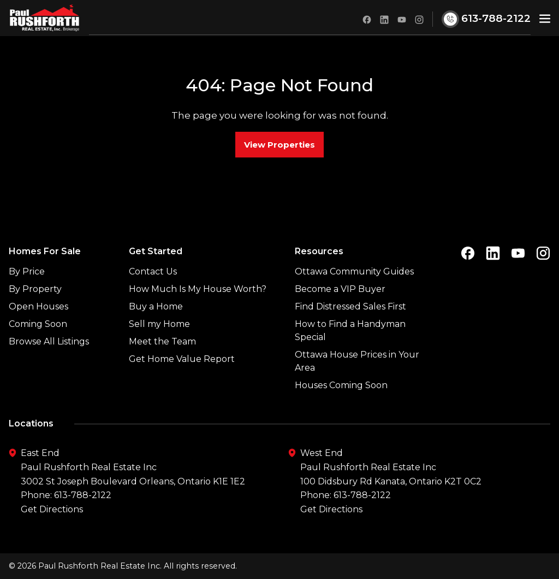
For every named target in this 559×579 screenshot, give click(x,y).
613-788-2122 (82, 495)
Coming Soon (38, 324)
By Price (27, 271)
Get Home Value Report (182, 359)
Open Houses (38, 306)
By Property (35, 289)
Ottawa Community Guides (354, 271)
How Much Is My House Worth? (197, 289)
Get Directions (52, 509)
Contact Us (153, 271)
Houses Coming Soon (341, 385)
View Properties (279, 144)
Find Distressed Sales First (350, 306)
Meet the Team (162, 341)
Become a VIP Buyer (340, 289)
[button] (544, 18)
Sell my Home (159, 324)
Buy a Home (156, 306)
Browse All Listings (49, 341)
